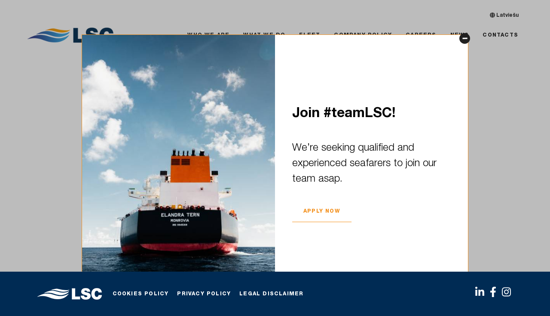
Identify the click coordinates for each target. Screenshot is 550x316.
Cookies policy (141, 294)
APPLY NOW (321, 211)
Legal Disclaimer (271, 294)
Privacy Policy (204, 294)
